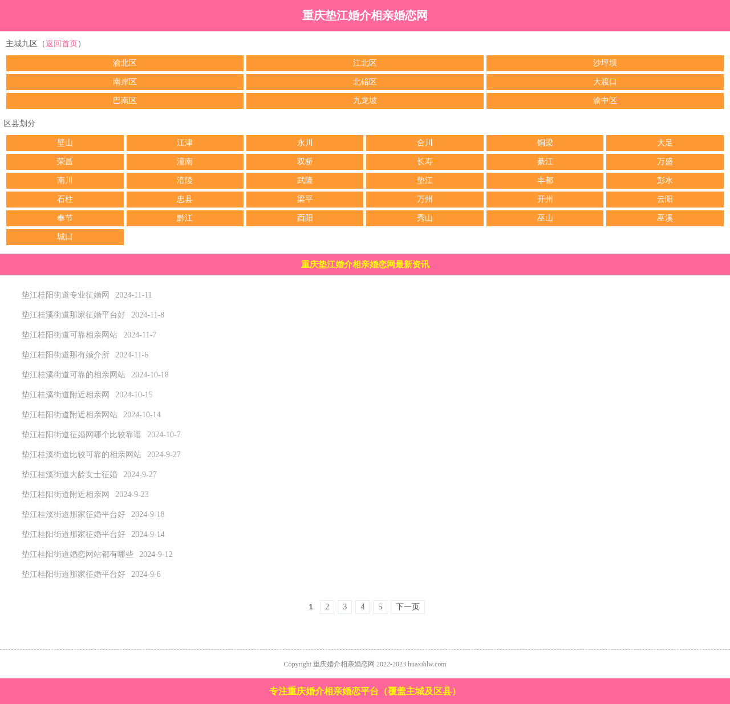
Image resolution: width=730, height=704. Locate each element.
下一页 (408, 607)
